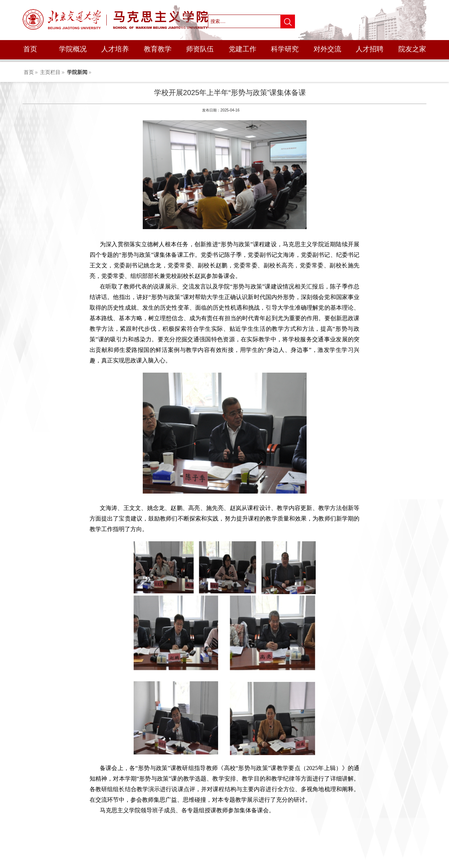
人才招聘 (369, 49)
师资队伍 (200, 49)
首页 (30, 49)
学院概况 (73, 49)
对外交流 (327, 49)
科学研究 (285, 49)
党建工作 (242, 49)
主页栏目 (50, 72)
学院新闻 (77, 72)
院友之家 (412, 49)
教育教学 (158, 49)
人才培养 (115, 49)
